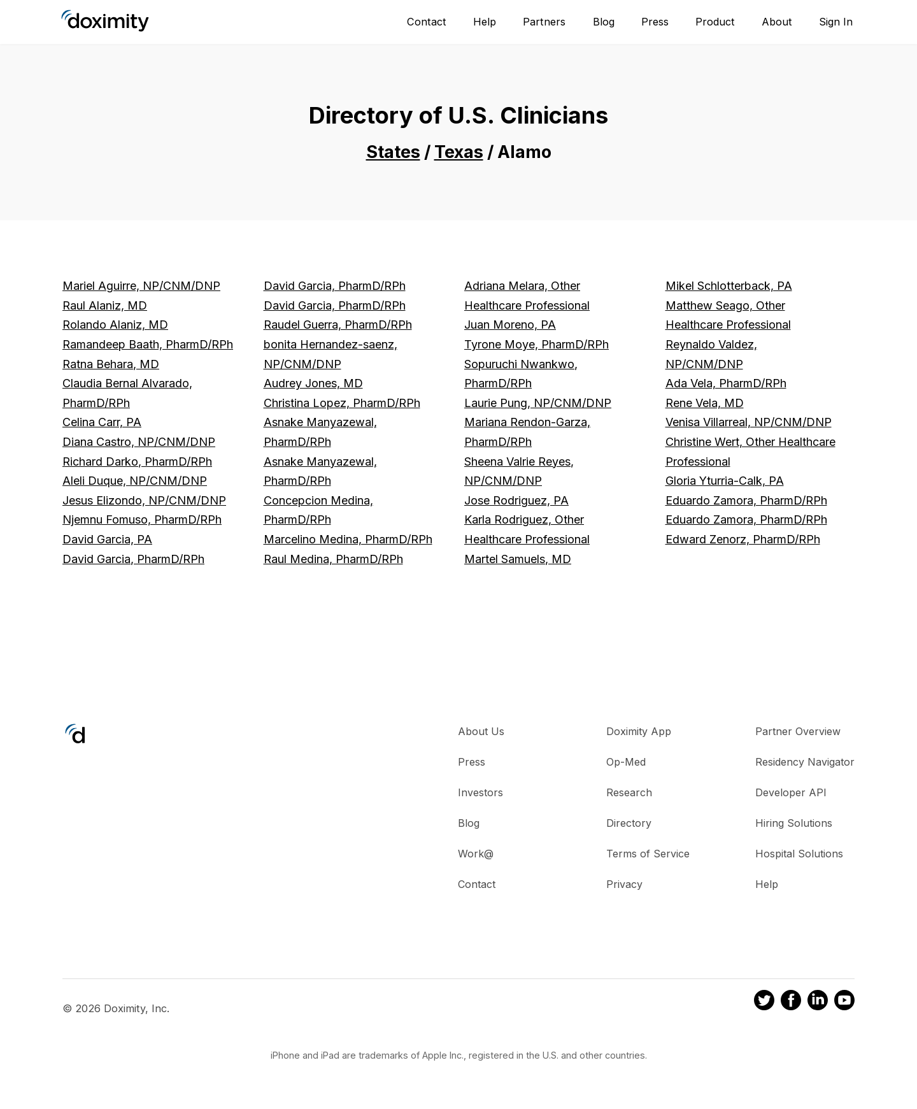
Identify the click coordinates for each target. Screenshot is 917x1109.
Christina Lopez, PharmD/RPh (342, 403)
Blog (604, 21)
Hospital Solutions (799, 853)
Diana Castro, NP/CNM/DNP (138, 441)
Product (715, 21)
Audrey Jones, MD (313, 383)
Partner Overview (798, 731)
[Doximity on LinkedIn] (817, 1002)
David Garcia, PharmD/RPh (133, 559)
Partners (544, 21)
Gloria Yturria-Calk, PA (724, 480)
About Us (481, 731)
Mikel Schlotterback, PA (728, 285)
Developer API (791, 792)
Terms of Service (648, 853)
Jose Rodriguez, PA (516, 500)
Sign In (836, 21)
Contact (426, 21)
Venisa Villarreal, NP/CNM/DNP (748, 422)
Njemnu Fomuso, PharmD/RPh (142, 519)
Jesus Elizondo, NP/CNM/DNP (144, 500)
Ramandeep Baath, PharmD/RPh (147, 344)
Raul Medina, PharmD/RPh (333, 559)
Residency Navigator (805, 761)
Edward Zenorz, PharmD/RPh (742, 539)
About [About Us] (777, 21)
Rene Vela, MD (704, 403)
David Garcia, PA (107, 539)
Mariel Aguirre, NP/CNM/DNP (141, 285)
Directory (628, 823)
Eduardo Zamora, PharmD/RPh (746, 500)
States (393, 151)
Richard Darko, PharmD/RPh (137, 461)
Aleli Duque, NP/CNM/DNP (134, 480)
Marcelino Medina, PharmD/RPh (348, 539)
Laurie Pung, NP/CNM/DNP (537, 403)
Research (629, 792)
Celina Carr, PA (101, 422)
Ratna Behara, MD (110, 364)
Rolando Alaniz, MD (115, 324)
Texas (458, 151)
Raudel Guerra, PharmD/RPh (338, 324)
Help (484, 21)
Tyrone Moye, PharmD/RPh (536, 344)
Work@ (476, 853)
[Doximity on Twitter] (764, 1002)
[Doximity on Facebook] (791, 1002)
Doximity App (638, 731)
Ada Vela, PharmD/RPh (725, 383)
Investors (480, 792)
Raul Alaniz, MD (104, 305)
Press (655, 21)
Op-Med (626, 761)
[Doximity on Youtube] (844, 1002)
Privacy (624, 884)
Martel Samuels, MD (517, 559)
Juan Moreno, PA (510, 324)
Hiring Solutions (793, 823)
